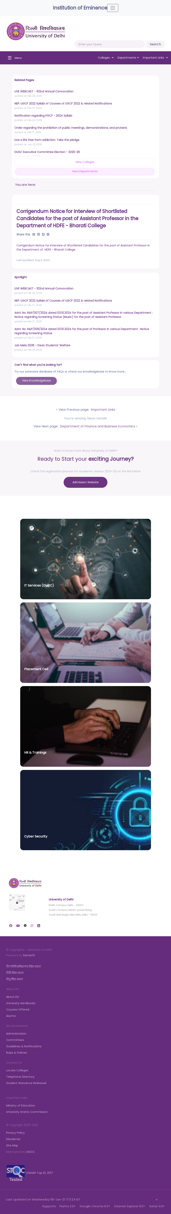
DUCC (31, 1152)
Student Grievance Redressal (26, 1083)
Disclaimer (13, 1139)
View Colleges (84, 162)
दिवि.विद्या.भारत (15, 973)
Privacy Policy (15, 1133)
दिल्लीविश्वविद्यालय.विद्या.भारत (23, 966)
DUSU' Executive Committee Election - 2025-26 (47, 152)
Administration (16, 1034)
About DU (12, 997)
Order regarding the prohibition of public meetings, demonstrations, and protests (70, 128)
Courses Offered (17, 1010)
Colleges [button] (106, 58)
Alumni (11, 1016)
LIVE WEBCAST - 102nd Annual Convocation (43, 91)
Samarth (29, 955)
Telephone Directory (20, 1077)
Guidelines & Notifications (24, 1046)
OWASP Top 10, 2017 (29, 1173)
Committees (15, 1040)
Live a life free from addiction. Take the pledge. (47, 140)
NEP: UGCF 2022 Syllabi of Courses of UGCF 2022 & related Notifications (63, 104)
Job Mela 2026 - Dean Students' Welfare (42, 345)
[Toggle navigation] (112, 8)
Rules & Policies (16, 1053)
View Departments (85, 171)
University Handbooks (20, 1003)
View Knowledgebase (36, 380)
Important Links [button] (155, 58)
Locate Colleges (17, 1070)
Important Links (102, 409)
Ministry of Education (20, 1106)
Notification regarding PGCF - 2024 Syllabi (43, 116)
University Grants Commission (27, 1112)
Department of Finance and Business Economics (97, 426)
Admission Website (86, 482)
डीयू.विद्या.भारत (14, 979)
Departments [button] (128, 58)
